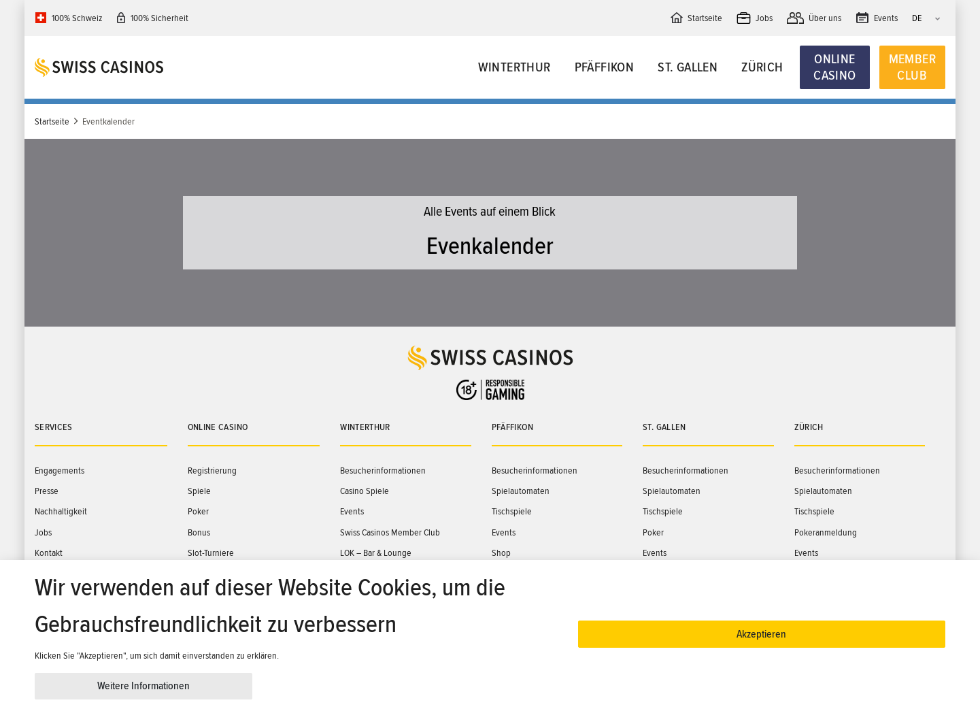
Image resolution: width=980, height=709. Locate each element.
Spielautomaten (521, 491)
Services (54, 427)
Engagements (59, 470)
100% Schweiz (77, 18)
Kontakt (49, 553)
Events (352, 511)
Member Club (912, 67)
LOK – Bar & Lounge (375, 553)
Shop (501, 553)
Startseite (52, 121)
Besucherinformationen (383, 470)
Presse (46, 491)
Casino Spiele (364, 491)
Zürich (762, 67)
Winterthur (514, 67)
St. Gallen (687, 67)
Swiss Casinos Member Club (390, 532)
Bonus (199, 532)
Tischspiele (512, 511)
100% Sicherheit (159, 18)
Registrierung (212, 470)
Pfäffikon (605, 67)
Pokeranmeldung (825, 532)
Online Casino (834, 67)
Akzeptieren (761, 634)
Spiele (199, 491)
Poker (198, 511)
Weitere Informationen (143, 686)
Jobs (43, 532)
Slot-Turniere (211, 553)
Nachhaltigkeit (61, 511)
